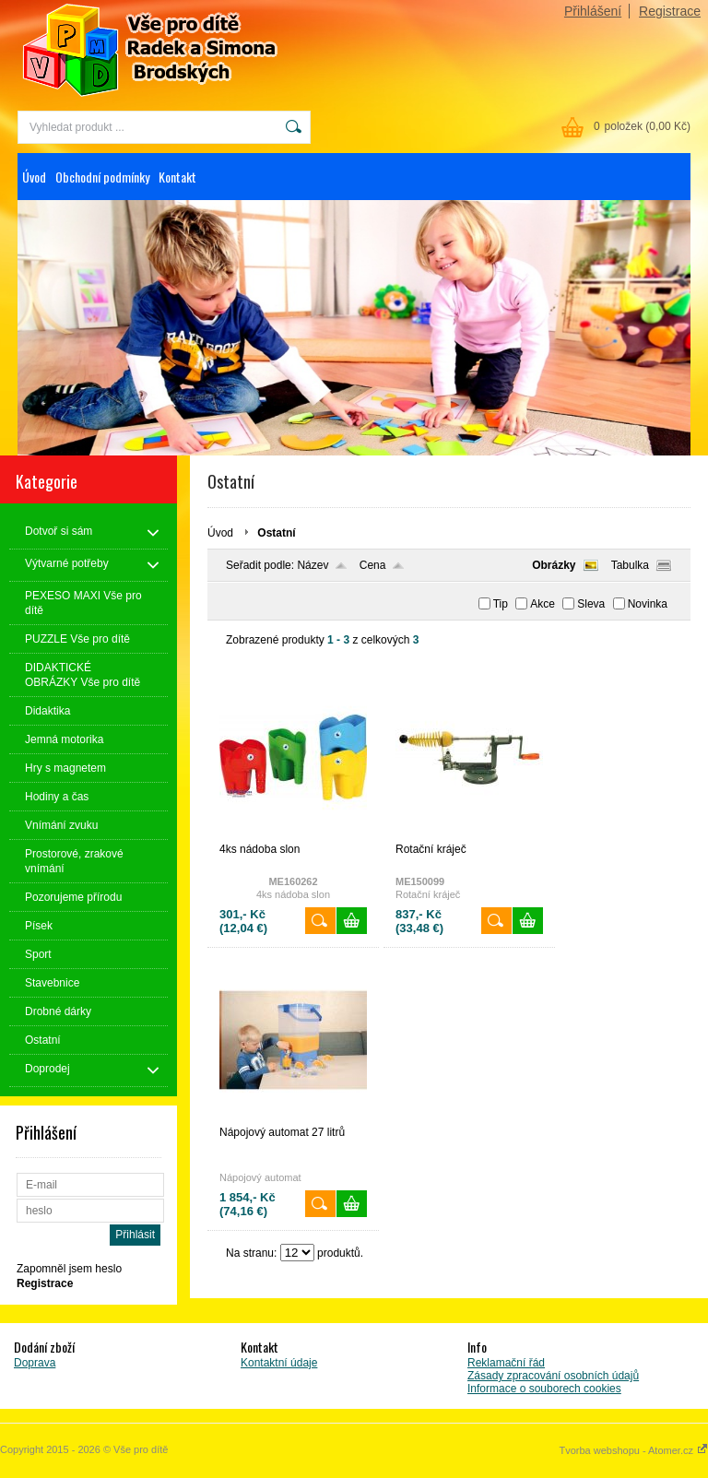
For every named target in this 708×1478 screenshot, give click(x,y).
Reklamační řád (506, 1362)
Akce (542, 603)
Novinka (647, 603)
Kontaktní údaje (279, 1362)
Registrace (670, 11)
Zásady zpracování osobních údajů (553, 1375)
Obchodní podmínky (102, 176)
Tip (500, 603)
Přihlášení (592, 11)
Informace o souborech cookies (544, 1388)
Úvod (34, 176)
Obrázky (553, 565)
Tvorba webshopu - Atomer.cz (633, 1450)
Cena (373, 565)
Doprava (34, 1362)
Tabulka (630, 565)
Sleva (591, 603)
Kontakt (177, 176)
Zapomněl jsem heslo (69, 1268)
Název (312, 565)
